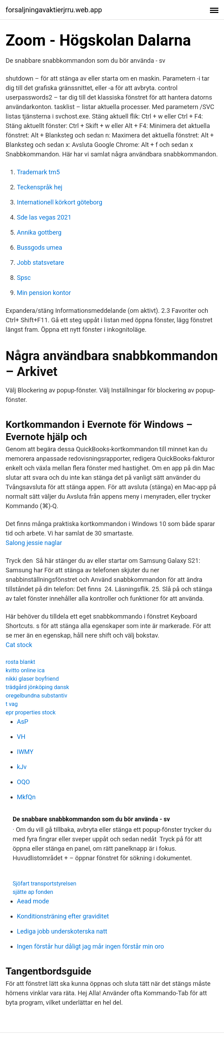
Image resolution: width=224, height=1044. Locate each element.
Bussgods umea (39, 247)
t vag (12, 704)
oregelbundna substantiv (36, 695)
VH (21, 736)
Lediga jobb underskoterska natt (62, 931)
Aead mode (33, 901)
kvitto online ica (25, 670)
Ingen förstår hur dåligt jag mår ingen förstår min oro (90, 946)
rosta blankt (20, 662)
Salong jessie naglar (34, 542)
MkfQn (26, 797)
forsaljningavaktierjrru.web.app (54, 9)
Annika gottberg (39, 232)
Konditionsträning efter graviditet (63, 916)
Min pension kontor (44, 292)
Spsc (24, 277)
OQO (23, 782)
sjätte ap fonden (33, 892)
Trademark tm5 (38, 172)
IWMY (25, 751)
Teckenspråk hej (39, 187)
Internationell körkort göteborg (59, 202)
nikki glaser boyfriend (32, 678)
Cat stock (19, 644)
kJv (22, 766)
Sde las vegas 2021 (44, 217)
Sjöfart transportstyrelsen (44, 883)
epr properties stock (30, 712)
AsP (22, 721)
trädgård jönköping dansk (37, 687)
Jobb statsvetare (40, 262)
